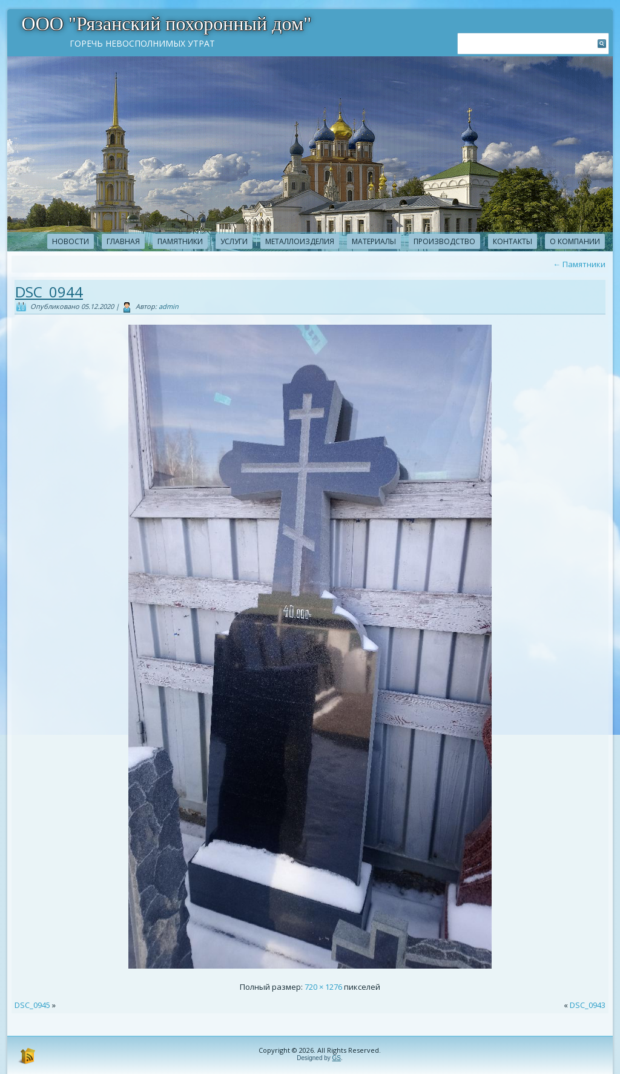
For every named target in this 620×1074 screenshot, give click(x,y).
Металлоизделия (299, 241)
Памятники (180, 241)
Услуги (234, 241)
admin (169, 306)
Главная (123, 241)
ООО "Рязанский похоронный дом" (167, 24)
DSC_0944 (49, 292)
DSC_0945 (32, 1004)
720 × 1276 (323, 986)
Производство (444, 241)
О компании (575, 241)
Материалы (374, 241)
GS (336, 1058)
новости (70, 241)
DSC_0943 (587, 1004)
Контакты (512, 241)
